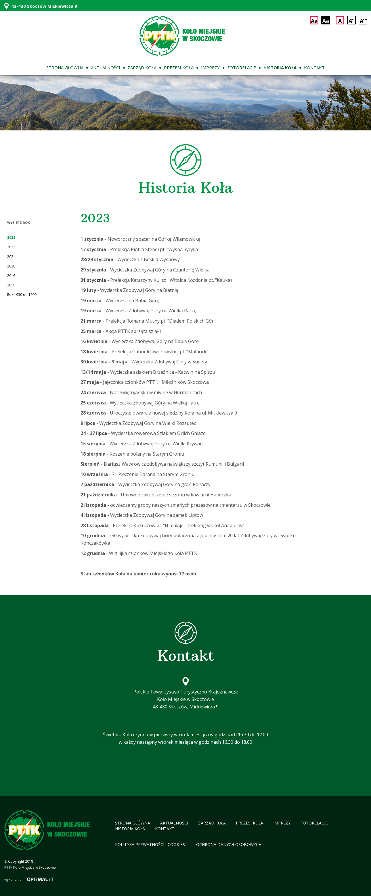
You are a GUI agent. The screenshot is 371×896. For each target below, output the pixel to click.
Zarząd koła (142, 67)
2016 (11, 275)
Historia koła (280, 67)
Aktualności (105, 67)
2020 (11, 266)
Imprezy (210, 67)
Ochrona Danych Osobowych (228, 844)
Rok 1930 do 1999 (22, 294)
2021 (11, 256)
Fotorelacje (241, 67)
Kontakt (314, 67)
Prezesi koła (179, 67)
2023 (11, 237)
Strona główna (64, 67)
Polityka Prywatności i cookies (150, 844)
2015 (11, 285)
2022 (11, 246)
